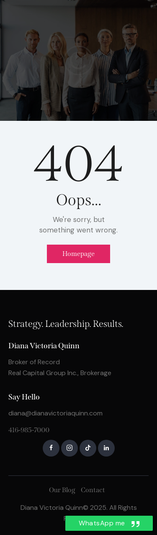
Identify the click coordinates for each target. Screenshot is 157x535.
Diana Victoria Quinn (52, 507)
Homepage (78, 254)
